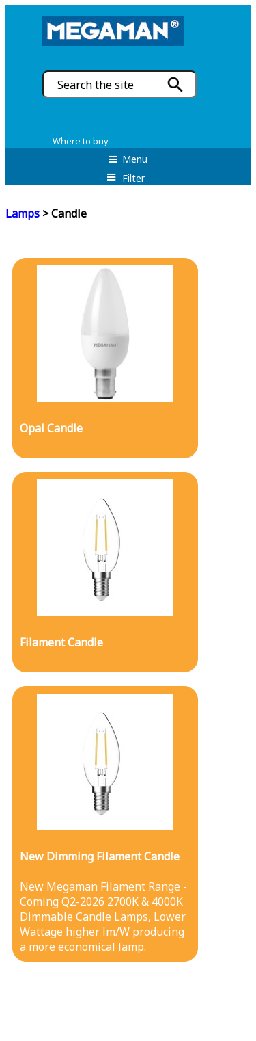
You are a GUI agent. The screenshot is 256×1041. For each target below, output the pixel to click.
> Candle (63, 213)
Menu (128, 159)
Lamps (22, 213)
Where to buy (81, 141)
